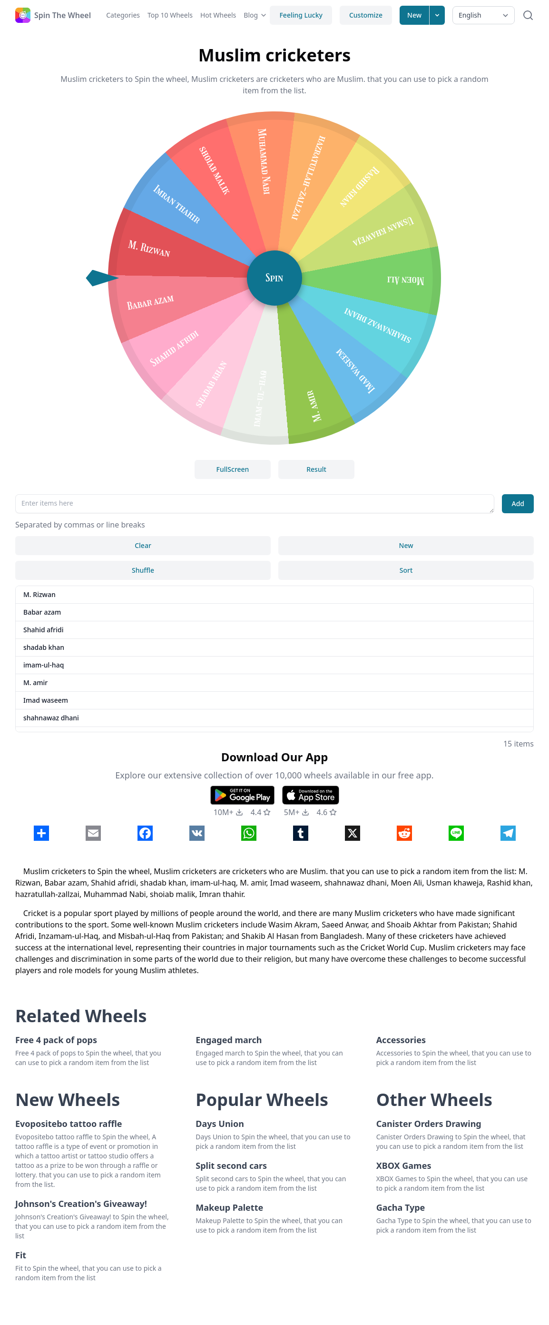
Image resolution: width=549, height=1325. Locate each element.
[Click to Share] (41, 833)
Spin (275, 277)
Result (316, 469)
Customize (365, 15)
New (414, 15)
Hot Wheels (218, 15)
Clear (143, 545)
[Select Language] (483, 15)
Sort (406, 570)
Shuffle (143, 570)
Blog (255, 15)
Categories (123, 15)
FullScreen (232, 469)
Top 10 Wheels (170, 15)
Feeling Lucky (300, 15)
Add (517, 503)
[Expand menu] (437, 15)
